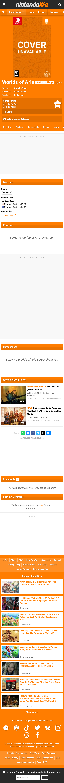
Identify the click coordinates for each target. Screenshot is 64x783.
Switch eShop (20, 88)
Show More (32, 712)
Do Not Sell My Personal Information (39, 747)
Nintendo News (27, 758)
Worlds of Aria (28, 82)
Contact (57, 560)
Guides (46, 127)
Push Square (21, 753)
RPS (45, 762)
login (41, 505)
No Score (8, 112)
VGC (58, 758)
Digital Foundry (11, 758)
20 (22, 401)
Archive (53, 564)
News (56, 127)
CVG (39, 762)
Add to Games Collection (16, 119)
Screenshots (33, 127)
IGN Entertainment (40, 744)
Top (5, 560)
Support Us (46, 560)
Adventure (7, 193)
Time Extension (48, 753)
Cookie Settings (23, 569)
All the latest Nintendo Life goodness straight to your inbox (32, 772)
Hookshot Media (17, 744)
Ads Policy (42, 564)
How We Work (32, 560)
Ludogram (18, 95)
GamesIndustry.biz (25, 762)
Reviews (19, 127)
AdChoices (20, 747)
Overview (7, 127)
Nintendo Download (53, 399)
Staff (21, 560)
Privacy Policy (14, 564)
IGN (38, 758)
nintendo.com (9, 215)
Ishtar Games (20, 91)
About (13, 560)
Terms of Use (29, 564)
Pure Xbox (34, 753)
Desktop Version (40, 569)
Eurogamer (48, 758)
